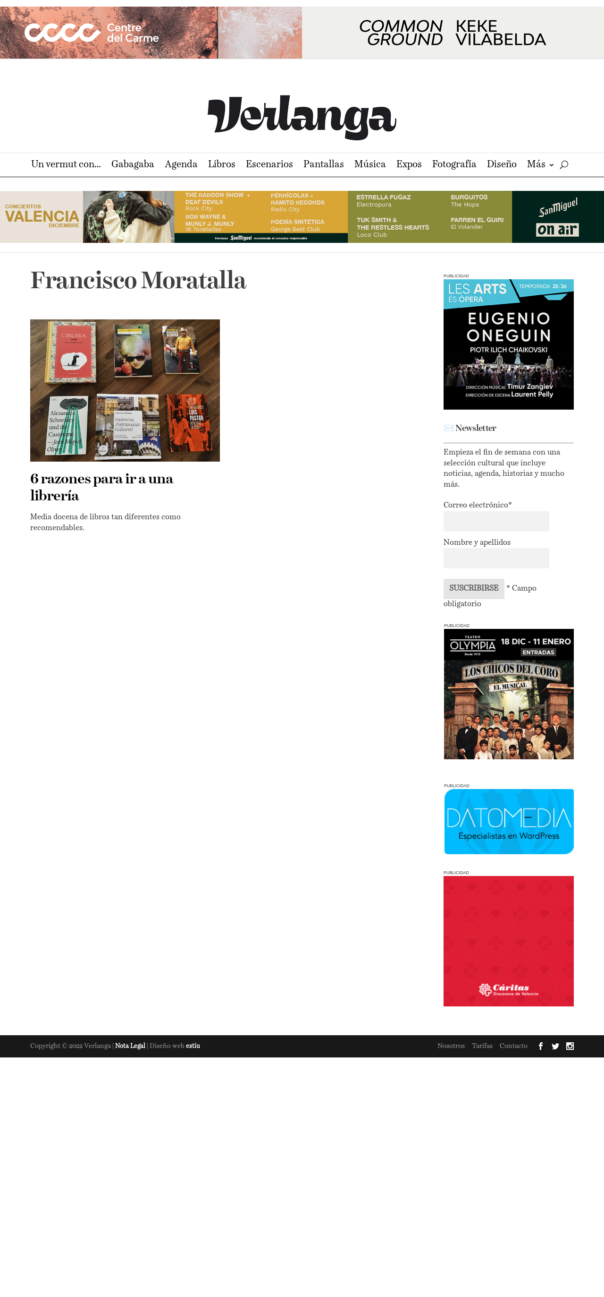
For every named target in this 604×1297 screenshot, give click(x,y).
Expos (409, 166)
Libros (221, 166)
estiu (193, 1046)
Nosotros (451, 1046)
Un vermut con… (66, 166)
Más (536, 166)
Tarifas (482, 1046)
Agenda (181, 166)
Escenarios (269, 166)
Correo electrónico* (478, 505)
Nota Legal (131, 1046)
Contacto (514, 1046)
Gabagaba (132, 166)
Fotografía (454, 166)
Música (370, 166)
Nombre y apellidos (477, 543)
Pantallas (323, 166)
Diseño (502, 166)
